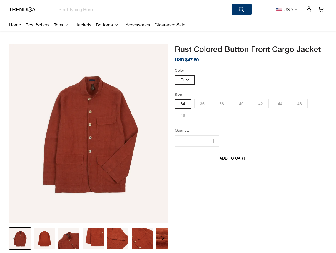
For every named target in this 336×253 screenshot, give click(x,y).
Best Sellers (37, 24)
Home (15, 24)
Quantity (182, 130)
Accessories (138, 24)
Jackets (83, 24)
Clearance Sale (170, 24)
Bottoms (104, 24)
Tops (58, 24)
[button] (162, 238)
